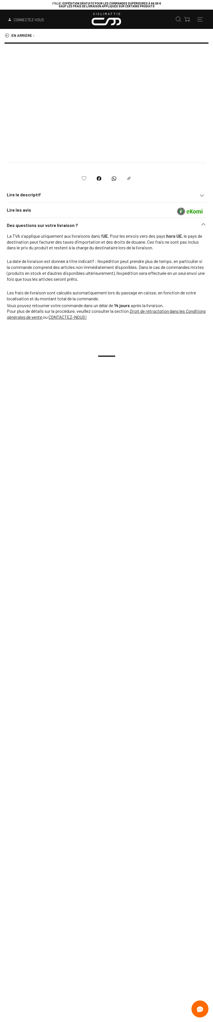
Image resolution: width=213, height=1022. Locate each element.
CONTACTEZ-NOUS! (67, 317)
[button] (106, 226)
